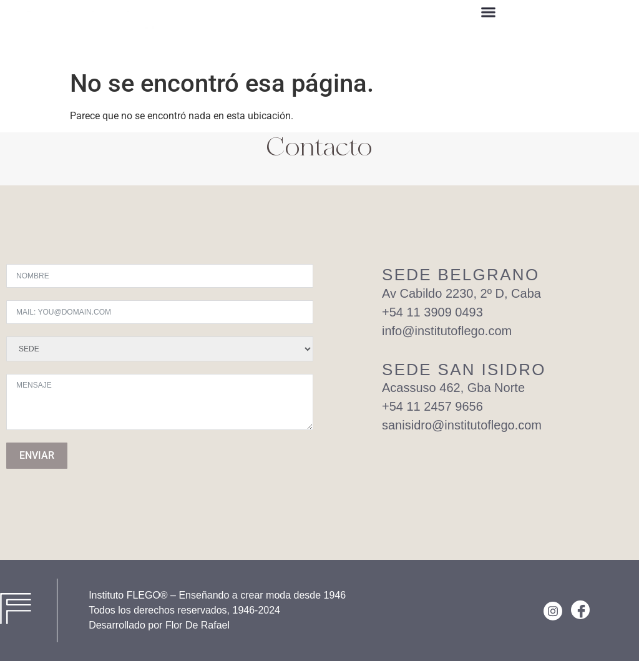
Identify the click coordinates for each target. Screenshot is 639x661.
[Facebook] (580, 609)
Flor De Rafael (197, 625)
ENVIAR (36, 455)
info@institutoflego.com (447, 331)
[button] (488, 14)
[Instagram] (553, 611)
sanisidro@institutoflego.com (462, 425)
